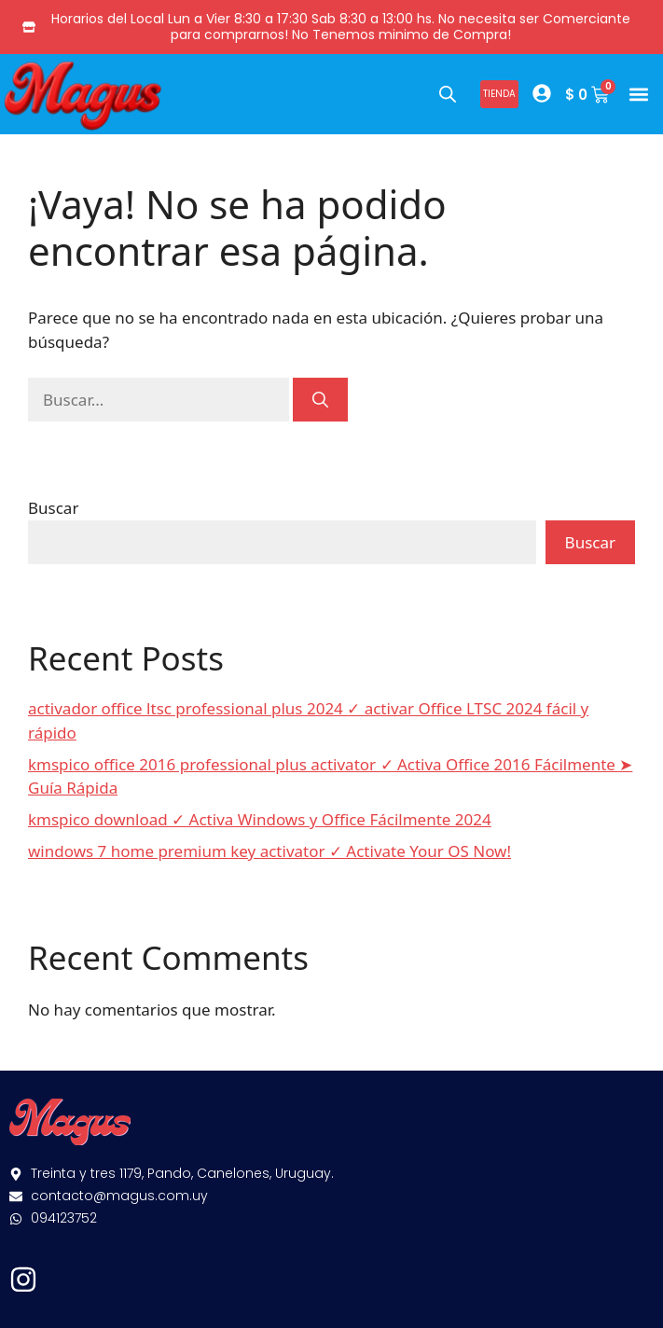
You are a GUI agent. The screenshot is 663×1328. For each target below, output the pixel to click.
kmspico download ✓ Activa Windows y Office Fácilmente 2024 (259, 819)
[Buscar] (320, 400)
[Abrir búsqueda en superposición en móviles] (447, 94)
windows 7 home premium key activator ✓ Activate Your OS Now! (269, 851)
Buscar (53, 508)
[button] (638, 93)
